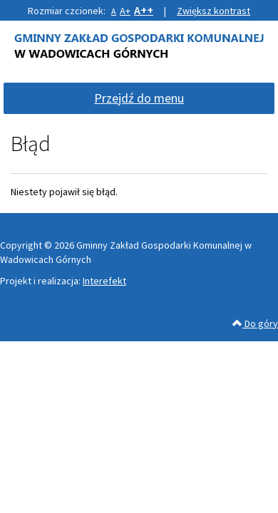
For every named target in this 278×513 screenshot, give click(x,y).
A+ (125, 10)
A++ (143, 10)
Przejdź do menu (139, 98)
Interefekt (104, 280)
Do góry (255, 323)
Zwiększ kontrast (213, 10)
